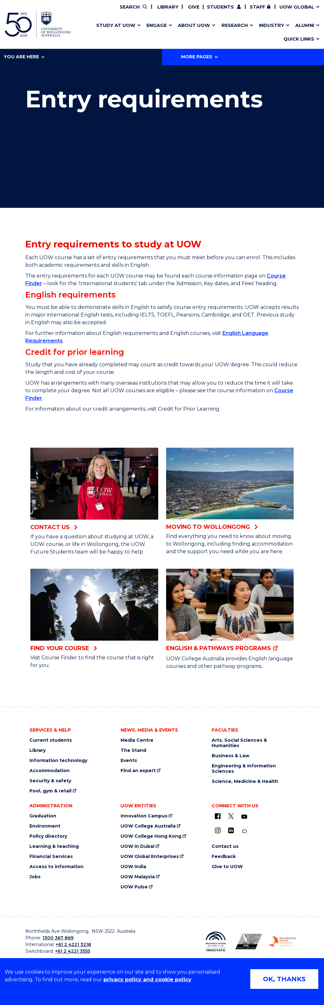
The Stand (133, 750)
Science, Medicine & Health (245, 781)
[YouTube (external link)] (244, 816)
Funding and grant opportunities (158, 32)
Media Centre (137, 740)
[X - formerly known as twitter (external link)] (231, 816)
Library (167, 7)
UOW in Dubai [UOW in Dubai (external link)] (137, 846)
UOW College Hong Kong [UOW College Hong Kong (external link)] (151, 836)
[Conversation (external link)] (244, 831)
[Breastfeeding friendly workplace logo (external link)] (282, 941)
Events (129, 760)
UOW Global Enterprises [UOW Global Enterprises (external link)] (150, 856)
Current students (50, 740)
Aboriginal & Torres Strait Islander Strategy (160, 32)
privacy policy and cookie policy (147, 979)
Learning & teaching (54, 846)
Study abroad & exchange (146, 32)
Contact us (237, 32)
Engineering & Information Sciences (244, 768)
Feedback (224, 856)
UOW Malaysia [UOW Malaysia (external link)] (138, 877)
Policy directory (48, 836)
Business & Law (230, 756)
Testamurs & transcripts (143, 32)
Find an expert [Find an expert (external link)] (138, 770)
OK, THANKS (284, 979)
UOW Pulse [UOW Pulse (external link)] (134, 887)
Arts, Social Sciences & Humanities (239, 743)
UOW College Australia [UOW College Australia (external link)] (148, 826)
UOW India (133, 866)
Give (193, 7)
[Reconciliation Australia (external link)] (215, 942)
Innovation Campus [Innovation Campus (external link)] (260, 32)
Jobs (34, 877)
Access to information (56, 866)
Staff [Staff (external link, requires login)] (257, 7)
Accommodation (49, 770)
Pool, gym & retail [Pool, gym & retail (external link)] (50, 791)
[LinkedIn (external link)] (231, 830)
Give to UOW (227, 866)
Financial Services (51, 856)
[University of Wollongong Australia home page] (38, 25)
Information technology (58, 760)
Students (220, 7)
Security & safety (50, 781)
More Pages (199, 57)
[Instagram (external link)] (218, 830)
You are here (24, 57)
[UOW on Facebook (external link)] (218, 816)
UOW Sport (149, 32)
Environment (44, 826)
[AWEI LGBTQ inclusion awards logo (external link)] (248, 941)
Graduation (42, 816)
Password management (154, 32)
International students (249, 32)
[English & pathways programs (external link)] (230, 610)
